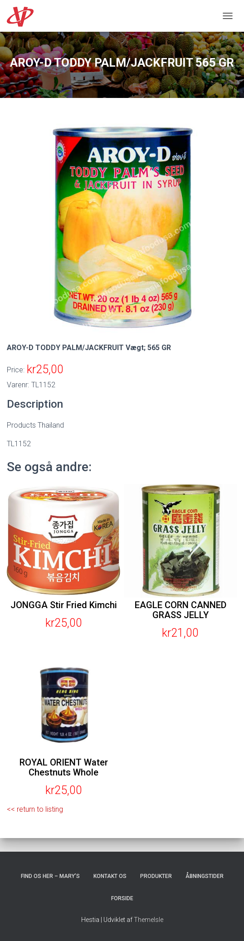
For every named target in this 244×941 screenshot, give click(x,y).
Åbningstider (204, 876)
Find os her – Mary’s (50, 876)
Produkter (156, 876)
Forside (122, 898)
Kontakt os (110, 876)
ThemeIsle (148, 919)
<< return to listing (35, 809)
